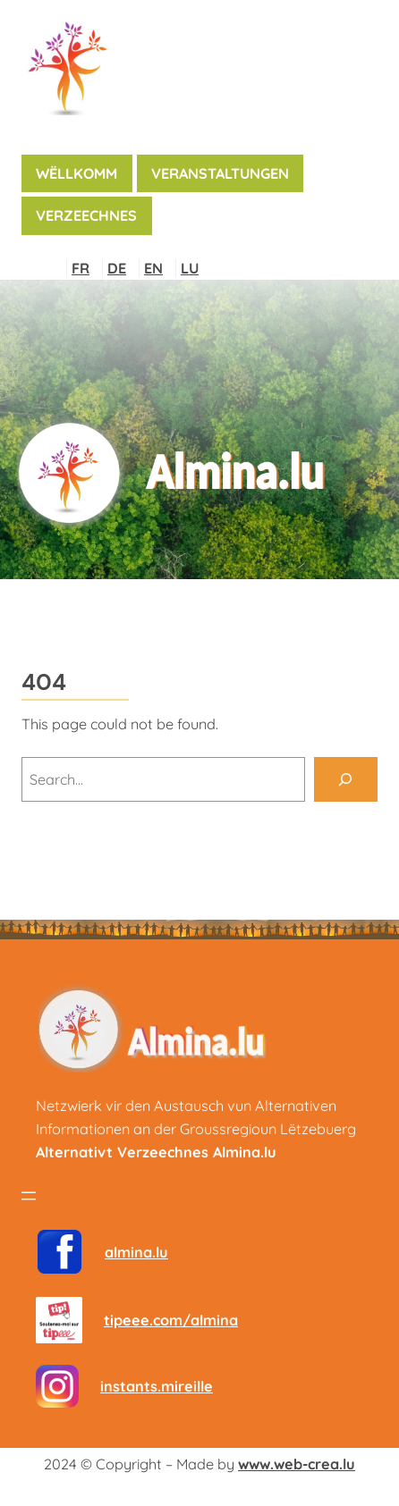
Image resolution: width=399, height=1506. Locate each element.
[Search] (346, 779)
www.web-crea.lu (296, 1464)
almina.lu (136, 1252)
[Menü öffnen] (28, 1196)
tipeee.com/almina (171, 1320)
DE (116, 268)
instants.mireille (156, 1386)
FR (80, 268)
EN (153, 268)
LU (190, 268)
